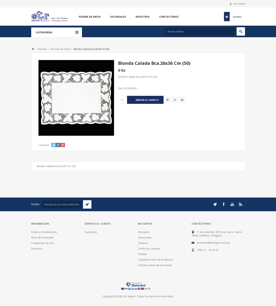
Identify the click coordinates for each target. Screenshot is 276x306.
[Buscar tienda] (200, 31)
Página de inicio (90, 16)
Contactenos (169, 16)
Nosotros (143, 16)
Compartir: (44, 145)
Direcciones (145, 237)
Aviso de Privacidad (42, 237)
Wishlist (142, 254)
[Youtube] (232, 204)
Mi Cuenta (239, 3)
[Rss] (241, 204)
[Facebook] (223, 204)
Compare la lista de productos (155, 259)
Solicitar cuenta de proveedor (155, 265)
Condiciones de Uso (42, 243)
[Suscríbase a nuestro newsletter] (61, 204)
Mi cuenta (143, 232)
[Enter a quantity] (122, 100)
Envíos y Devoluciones (44, 232)
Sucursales (118, 16)
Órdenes (143, 243)
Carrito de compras (149, 248)
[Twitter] (215, 204)
